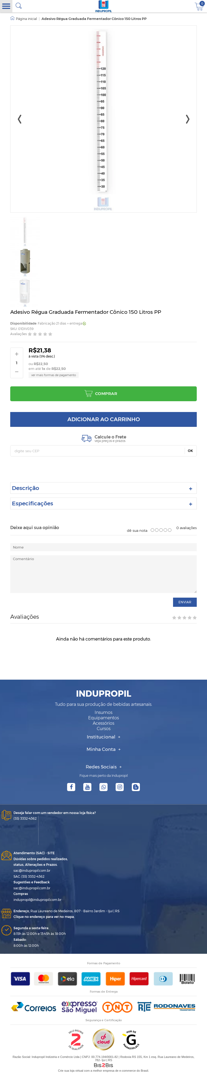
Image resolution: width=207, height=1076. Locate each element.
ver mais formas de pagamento (53, 375)
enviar (184, 602)
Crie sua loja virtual (70, 1070)
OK (190, 451)
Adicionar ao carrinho (103, 419)
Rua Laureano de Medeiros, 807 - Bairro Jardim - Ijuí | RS (66, 911)
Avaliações (18, 334)
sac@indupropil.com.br (31, 871)
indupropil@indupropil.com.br (37, 900)
